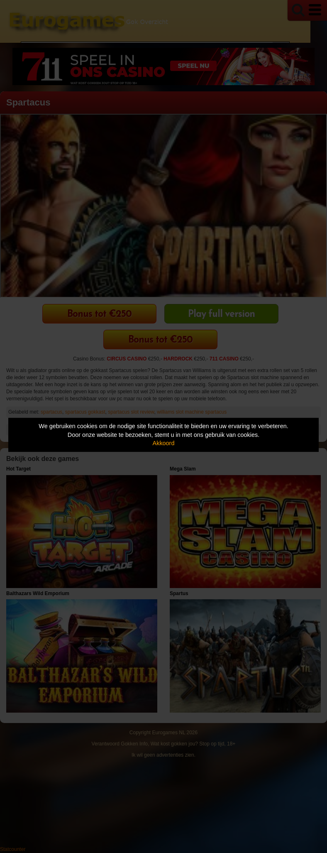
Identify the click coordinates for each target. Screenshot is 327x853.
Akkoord (164, 443)
